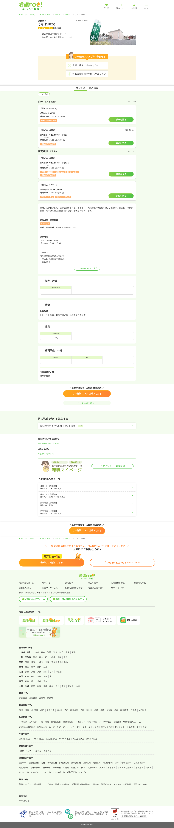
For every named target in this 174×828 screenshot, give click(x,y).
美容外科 (23, 763)
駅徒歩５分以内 (62, 784)
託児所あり (106, 784)
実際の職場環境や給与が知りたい (89, 74)
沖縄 (78, 686)
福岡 (33, 686)
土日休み (49, 784)
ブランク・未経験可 (122, 784)
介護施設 (117, 722)
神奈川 (34, 662)
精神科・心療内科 (125, 767)
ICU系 (59, 710)
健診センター (121, 727)
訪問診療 (124, 710)
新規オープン (25, 784)
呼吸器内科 (52, 763)
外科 (117, 763)
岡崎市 (67, 14)
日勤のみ (37, 751)
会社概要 (23, 796)
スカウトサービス (50, 588)
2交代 (21, 751)
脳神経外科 (36, 767)
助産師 (50, 698)
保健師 (42, 698)
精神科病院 (68, 722)
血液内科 (87, 763)
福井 (53, 657)
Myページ (46, 583)
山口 (52, 676)
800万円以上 (91, 739)
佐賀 (39, 686)
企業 (145, 727)
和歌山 (59, 672)
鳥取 (39, 676)
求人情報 (80, 88)
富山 (41, 657)
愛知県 (57, 14)
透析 (66, 710)
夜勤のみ (47, 751)
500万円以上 (51, 739)
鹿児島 (71, 686)
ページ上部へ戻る (87, 403)
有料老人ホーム (44, 727)
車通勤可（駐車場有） (46, 454)
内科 (43, 763)
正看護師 (23, 698)
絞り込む (44, 94)
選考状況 (69, 583)
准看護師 (33, 698)
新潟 (35, 657)
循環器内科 (76, 763)
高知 (45, 681)
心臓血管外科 (139, 763)
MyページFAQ (117, 588)
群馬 (66, 662)
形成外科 (57, 767)
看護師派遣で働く (96, 588)
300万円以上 (24, 739)
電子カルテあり (140, 784)
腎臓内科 (97, 763)
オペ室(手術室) (37, 710)
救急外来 (51, 710)
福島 (74, 652)
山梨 (59, 657)
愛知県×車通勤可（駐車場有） (49, 444)
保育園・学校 (112, 710)
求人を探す (93, 583)
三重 (45, 667)
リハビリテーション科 (41, 772)
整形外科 (47, 767)
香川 (33, 681)
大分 (57, 686)
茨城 (53, 662)
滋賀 (45, 672)
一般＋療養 (44, 722)
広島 (27, 676)
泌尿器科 (111, 767)
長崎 (45, 686)
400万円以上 (38, 739)
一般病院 (23, 722)
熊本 (51, 686)
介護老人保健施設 (27, 727)
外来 (27, 710)
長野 (66, 657)
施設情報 (93, 88)
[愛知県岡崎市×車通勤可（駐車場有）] (87, 426)
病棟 (21, 710)
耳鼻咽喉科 (92, 767)
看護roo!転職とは (26, 583)
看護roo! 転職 (45, 14)
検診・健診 (99, 710)
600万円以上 (65, 739)
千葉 (47, 662)
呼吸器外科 (126, 763)
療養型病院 (56, 722)
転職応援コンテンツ (74, 588)
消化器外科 (24, 767)
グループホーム (84, 727)
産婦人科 (75, 767)
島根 (45, 676)
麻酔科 (148, 767)
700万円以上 (78, 739)
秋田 (61, 652)
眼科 (83, 767)
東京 (27, 662)
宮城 (55, 652)
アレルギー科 (59, 772)
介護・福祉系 (86, 710)
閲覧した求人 (25, 588)
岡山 (33, 676)
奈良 (52, 672)
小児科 (66, 767)
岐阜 (33, 667)
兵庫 (39, 672)
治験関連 (143, 710)
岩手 (49, 652)
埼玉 (41, 662)
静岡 (39, 667)
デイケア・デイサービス (63, 727)
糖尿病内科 (108, 763)
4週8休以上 (38, 784)
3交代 (28, 751)
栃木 (60, 662)
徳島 (27, 681)
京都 (33, 672)
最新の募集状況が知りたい (85, 65)
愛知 (27, 667)
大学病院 (33, 722)
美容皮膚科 (34, 763)
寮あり (96, 784)
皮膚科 (102, 767)
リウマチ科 (24, 772)
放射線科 (139, 767)
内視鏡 (133, 710)
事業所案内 (24, 801)
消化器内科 (64, 763)
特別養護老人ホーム (132, 722)
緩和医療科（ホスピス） (77, 772)
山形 (67, 652)
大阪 (27, 672)
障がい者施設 (107, 727)
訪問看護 (74, 710)
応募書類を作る (118, 583)
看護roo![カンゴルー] (27, 14)
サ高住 (96, 727)
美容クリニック (94, 722)
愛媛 (39, 681)
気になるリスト (141, 583)
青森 (43, 652)
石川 (47, 657)
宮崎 (64, 686)
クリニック (80, 722)
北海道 (36, 652)
